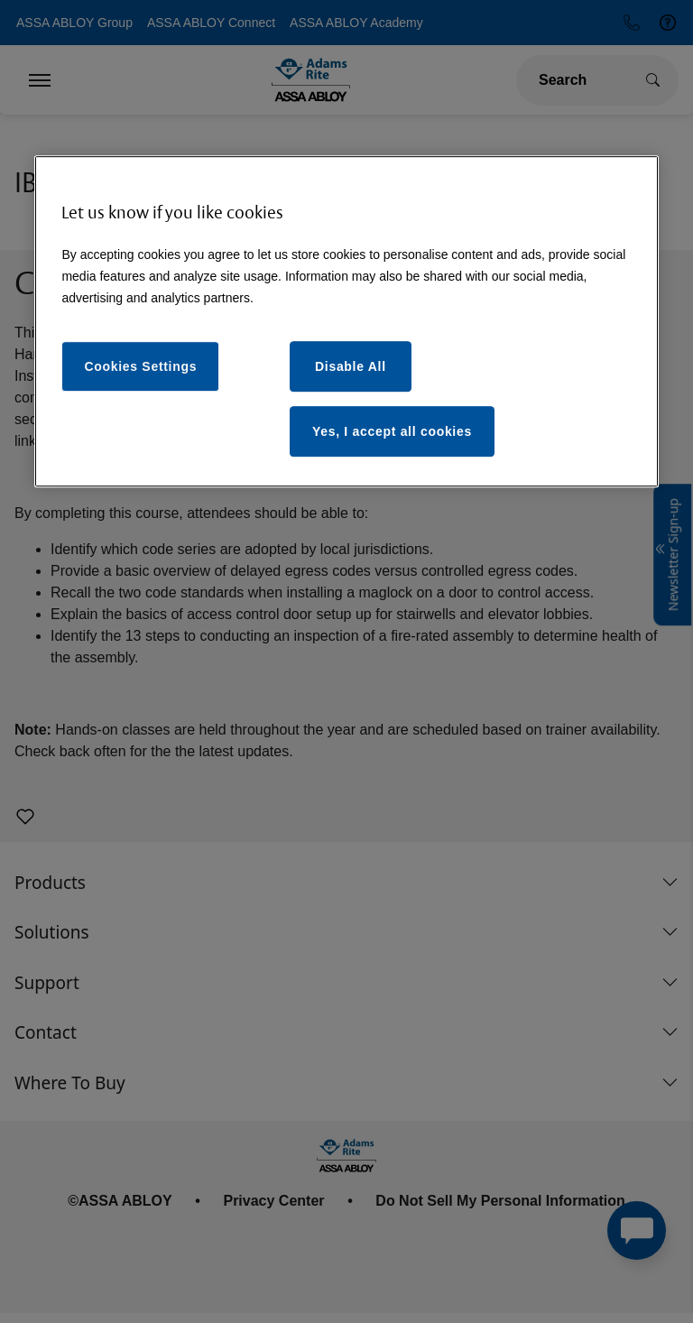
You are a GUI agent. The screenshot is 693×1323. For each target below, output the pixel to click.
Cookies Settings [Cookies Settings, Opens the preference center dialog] (140, 366)
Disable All (350, 366)
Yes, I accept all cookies (392, 431)
